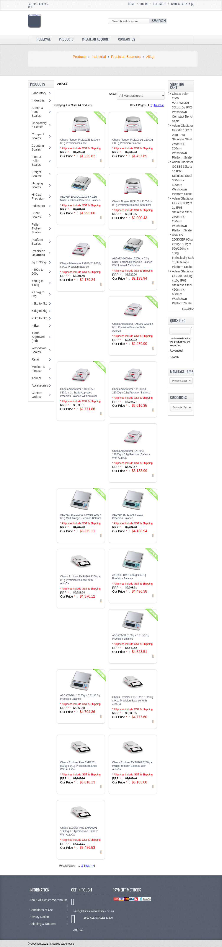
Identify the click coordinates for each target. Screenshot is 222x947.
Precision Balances (125, 57)
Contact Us (126, 39)
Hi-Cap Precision (38, 196)
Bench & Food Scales (37, 111)
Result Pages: (67, 865)
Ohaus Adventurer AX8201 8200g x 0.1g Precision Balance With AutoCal (132, 327)
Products (66, 39)
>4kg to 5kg (39, 311)
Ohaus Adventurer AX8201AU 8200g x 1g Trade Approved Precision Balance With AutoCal (78, 393)
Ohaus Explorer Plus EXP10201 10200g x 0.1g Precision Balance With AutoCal (79, 831)
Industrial (99, 57)
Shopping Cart (177, 86)
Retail (35, 359)
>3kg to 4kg (39, 303)
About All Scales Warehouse (48, 902)
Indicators (38, 206)
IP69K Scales (36, 215)
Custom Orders (37, 394)
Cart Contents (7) (182, 3)
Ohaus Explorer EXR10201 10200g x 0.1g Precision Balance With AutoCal (132, 701)
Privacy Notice (48, 917)
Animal (36, 378)
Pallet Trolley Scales (36, 228)
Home (131, 3)
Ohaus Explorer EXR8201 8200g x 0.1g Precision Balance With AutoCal (80, 580)
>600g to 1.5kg (38, 283)
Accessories (40, 385)
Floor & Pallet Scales (36, 160)
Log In (143, 3)
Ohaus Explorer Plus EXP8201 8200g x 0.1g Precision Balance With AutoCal (78, 766)
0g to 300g (39, 262)
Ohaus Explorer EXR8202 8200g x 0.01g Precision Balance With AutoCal (132, 766)
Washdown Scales (39, 350)
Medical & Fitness (38, 368)
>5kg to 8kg (39, 318)
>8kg (149, 57)
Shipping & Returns (48, 924)
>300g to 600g (38, 271)
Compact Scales (38, 136)
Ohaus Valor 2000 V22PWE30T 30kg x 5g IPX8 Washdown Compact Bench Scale (183, 107)
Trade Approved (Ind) (38, 336)
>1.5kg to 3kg (38, 294)
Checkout (159, 3)
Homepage (43, 39)
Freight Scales (36, 174)
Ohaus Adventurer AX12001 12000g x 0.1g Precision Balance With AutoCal (131, 454)
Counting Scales (38, 147)
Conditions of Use (48, 910)
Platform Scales (37, 241)
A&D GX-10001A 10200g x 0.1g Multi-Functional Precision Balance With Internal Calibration (132, 262)
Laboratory (39, 93)
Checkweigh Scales (39, 125)
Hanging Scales (37, 185)
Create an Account (96, 39)
